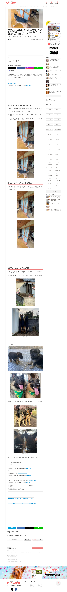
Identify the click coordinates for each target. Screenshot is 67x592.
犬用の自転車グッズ (57, 154)
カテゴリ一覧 (46, 3)
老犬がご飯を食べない (50, 178)
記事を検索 (51, 3)
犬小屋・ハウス (50, 139)
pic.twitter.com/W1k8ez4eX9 (12, 83)
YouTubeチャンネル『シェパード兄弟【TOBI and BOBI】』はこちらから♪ (21, 498)
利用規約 (31, 585)
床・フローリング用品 (50, 154)
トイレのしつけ (50, 124)
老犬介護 (50, 170)
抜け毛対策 (49, 183)
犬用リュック (50, 152)
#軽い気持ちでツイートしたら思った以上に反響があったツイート (18, 466)
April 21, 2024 (28, 468)
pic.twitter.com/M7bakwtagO (22, 473)
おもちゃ (50, 144)
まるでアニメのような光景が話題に (14, 60)
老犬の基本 (57, 167)
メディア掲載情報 (40, 586)
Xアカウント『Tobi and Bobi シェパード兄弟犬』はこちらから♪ (19, 493)
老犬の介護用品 (57, 170)
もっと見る (53, 96)
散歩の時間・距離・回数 (49, 129)
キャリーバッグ (57, 149)
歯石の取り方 (57, 185)
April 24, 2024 (28, 85)
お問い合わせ (32, 586)
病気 (49, 114)
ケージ (57, 134)
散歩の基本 (57, 124)
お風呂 (57, 183)
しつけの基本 (57, 119)
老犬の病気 (57, 178)
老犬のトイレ (50, 173)
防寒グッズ (57, 159)
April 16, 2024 (28, 475)
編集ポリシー (32, 584)
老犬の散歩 (57, 175)
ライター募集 (32, 587)
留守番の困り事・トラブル (49, 168)
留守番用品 (57, 164)
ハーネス (57, 139)
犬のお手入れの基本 (57, 180)
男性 (40, 539)
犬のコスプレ (57, 157)
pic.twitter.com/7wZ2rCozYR (33, 466)
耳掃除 (57, 188)
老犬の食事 (57, 173)
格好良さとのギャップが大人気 (13, 61)
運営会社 (39, 585)
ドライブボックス (57, 152)
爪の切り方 (49, 188)
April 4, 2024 (28, 482)
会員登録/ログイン (57, 3)
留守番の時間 (50, 164)
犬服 (49, 157)
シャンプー (57, 144)
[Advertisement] (16, 47)
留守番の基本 (57, 162)
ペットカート (50, 149)
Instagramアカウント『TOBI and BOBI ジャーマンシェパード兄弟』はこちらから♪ (22, 503)
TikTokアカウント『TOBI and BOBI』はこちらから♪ (17, 507)
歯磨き (50, 185)
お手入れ (57, 109)
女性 (35, 539)
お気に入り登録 (40, 39)
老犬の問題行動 (50, 175)
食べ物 (50, 109)
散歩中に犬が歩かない (58, 129)
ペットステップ (50, 159)
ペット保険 (24, 584)
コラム (50, 119)
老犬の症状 (49, 180)
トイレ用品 (49, 134)
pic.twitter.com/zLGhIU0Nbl (31, 480)
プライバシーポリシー (41, 584)
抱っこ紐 (50, 162)
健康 (57, 114)
